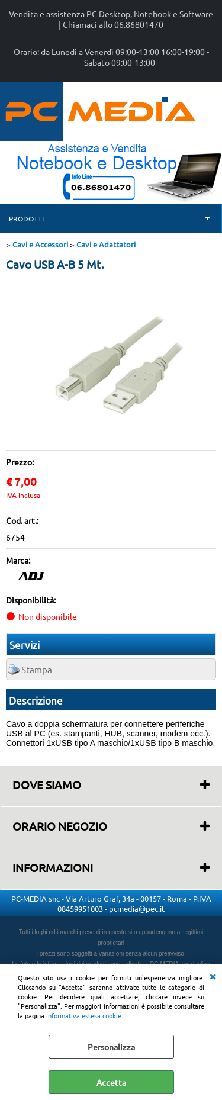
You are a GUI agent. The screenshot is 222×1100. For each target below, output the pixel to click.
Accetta (111, 1082)
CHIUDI (212, 976)
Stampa (36, 669)
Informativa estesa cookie (83, 1015)
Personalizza (111, 1046)
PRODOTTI (26, 218)
